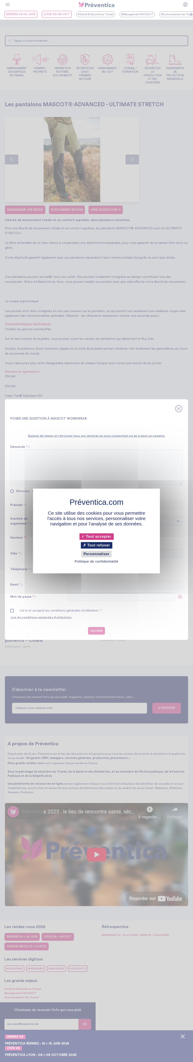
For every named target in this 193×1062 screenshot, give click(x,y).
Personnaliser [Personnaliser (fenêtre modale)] (96, 554)
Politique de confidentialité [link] (96, 561)
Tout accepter (96, 536)
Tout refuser (96, 545)
